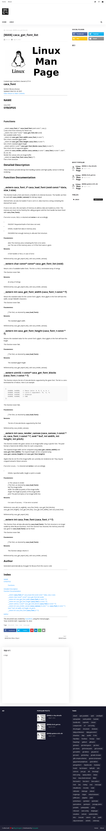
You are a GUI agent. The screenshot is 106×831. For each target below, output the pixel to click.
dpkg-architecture (78, 732)
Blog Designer (18, 828)
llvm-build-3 (76, 781)
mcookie (85, 788)
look (74, 785)
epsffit (89, 735)
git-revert (76, 755)
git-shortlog (84, 755)
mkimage (84, 791)
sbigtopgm (94, 811)
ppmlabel (86, 801)
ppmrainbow (77, 804)
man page (9, 30)
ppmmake (95, 801)
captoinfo (86, 722)
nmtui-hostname (94, 794)
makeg (85, 785)
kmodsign (95, 771)
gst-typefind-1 (77, 765)
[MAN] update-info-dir (90, 184)
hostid (75, 768)
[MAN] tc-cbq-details (89, 166)
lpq (79, 785)
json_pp (83, 771)
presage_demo (97, 804)
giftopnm (92, 742)
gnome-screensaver (95, 758)
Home (4, 2)
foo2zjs (92, 739)
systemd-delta (93, 814)
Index (5, 93)
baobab (96, 719)
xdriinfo (88, 821)
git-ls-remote (98, 748)
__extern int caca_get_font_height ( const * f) (27, 602)
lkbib (94, 778)
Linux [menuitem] (12, 22)
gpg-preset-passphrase (80, 762)
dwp (83, 735)
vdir (94, 817)
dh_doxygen (76, 729)
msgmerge (76, 794)
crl (84, 726)
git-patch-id (94, 752)
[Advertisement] (88, 102)
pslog (93, 807)
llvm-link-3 (86, 781)
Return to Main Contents (16, 93)
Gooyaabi (35, 828)
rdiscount (76, 811)
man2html (28, 619)
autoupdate (76, 719)
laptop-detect (87, 775)
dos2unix (94, 729)
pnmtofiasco (77, 801)
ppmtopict (87, 804)
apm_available (84, 716)
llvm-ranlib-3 (95, 781)
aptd (92, 716)
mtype (84, 794)
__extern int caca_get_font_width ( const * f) (27, 599)
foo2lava (84, 739)
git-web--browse (96, 755)
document (11, 625)
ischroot (75, 771)
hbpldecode (88, 765)
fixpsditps (76, 739)
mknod (92, 791)
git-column (76, 748)
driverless (76, 735)
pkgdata (84, 798)
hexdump (97, 765)
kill (89, 771)
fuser (98, 739)
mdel (92, 788)
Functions (11, 585)
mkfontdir (76, 791)
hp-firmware (83, 768)
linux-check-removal (84, 778)
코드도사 (7, 39)
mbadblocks (77, 788)
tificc (74, 817)
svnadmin (76, 814)
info (98, 768)
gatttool (84, 742)
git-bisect (76, 745)
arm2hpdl (99, 716)
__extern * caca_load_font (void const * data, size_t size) (31, 595)
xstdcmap (96, 821)
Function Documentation (12, 591)
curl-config (91, 726)
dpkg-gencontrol (91, 732)
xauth (99, 817)
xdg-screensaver (78, 821)
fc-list (95, 735)
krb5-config (76, 775)
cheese (93, 722)
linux (17, 625)
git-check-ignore (86, 745)
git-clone (96, 745)
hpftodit (92, 768)
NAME (6, 579)
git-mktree (86, 752)
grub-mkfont (93, 762)
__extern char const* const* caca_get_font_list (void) (26, 597)
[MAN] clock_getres (88, 175)
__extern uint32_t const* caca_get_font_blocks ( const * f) (32, 604)
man (21, 625)
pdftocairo (76, 798)
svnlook (84, 814)
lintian (95, 775)
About (10, 2)
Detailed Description (11, 589)
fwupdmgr (76, 742)
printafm (75, 807)
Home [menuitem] (4, 22)
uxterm (88, 817)
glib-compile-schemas (79, 758)
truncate (81, 817)
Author (6, 614)
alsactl (75, 716)
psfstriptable (85, 807)
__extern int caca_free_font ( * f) (23, 610)
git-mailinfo (76, 752)
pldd (91, 798)
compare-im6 (77, 726)
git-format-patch (87, 748)
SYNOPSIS (7, 582)
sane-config (85, 811)
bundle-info (76, 722)
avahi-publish (87, 719)
